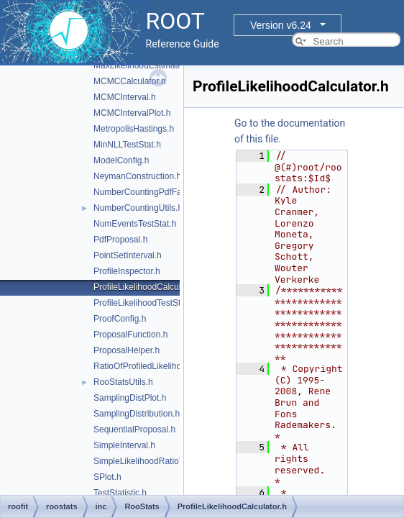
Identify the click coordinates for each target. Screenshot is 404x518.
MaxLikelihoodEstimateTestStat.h (157, 65)
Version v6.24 (280, 25)
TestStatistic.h (120, 493)
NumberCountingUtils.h (138, 208)
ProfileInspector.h (126, 271)
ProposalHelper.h (126, 350)
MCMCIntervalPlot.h (131, 113)
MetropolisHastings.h (133, 129)
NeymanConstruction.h (137, 176)
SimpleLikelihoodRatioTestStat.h (155, 461)
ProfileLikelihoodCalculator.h (147, 287)
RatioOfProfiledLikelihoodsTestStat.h (163, 366)
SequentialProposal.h (134, 429)
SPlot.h (107, 477)
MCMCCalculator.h (129, 81)
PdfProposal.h (120, 240)
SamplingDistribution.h (136, 414)
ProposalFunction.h (130, 335)
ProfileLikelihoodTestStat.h (144, 303)
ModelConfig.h (121, 160)
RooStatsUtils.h (123, 382)
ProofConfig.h (119, 319)
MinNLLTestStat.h (127, 145)
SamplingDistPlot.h (129, 398)
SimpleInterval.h (124, 445)
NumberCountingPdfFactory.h (150, 192)
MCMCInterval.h (124, 97)
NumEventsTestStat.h (134, 224)
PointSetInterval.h (127, 255)
